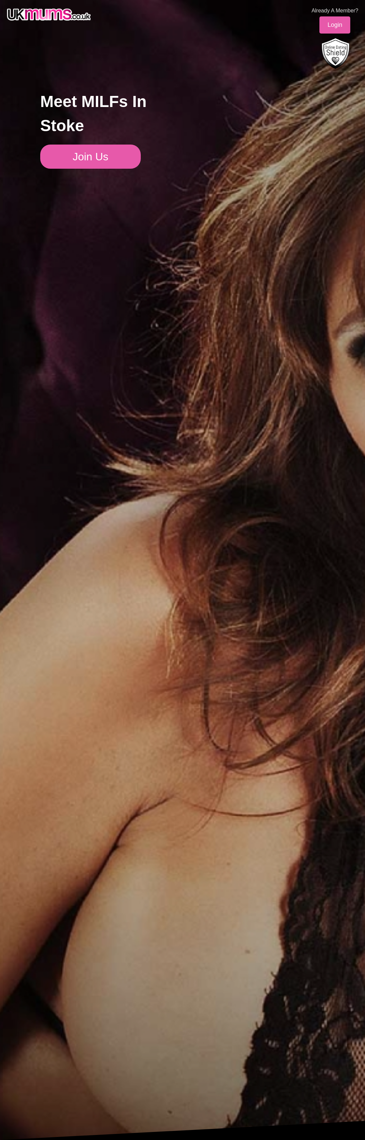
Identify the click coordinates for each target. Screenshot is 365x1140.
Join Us (91, 157)
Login (334, 24)
